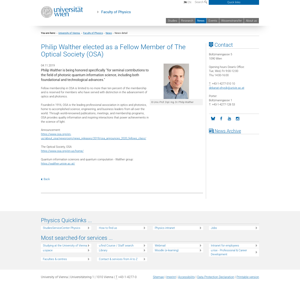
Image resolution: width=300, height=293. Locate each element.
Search (201, 2)
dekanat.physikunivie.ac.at (226, 88)
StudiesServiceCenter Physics (61, 228)
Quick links (233, 2)
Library (103, 250)
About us (251, 20)
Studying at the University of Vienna (65, 245)
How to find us (108, 228)
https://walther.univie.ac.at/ (58, 163)
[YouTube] (229, 119)
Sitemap (158, 277)
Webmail (160, 245)
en (187, 2)
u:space (48, 250)
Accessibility (186, 277)
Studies (172, 20)
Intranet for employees (225, 245)
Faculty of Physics (116, 12)
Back (45, 179)
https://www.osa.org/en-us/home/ (62, 151)
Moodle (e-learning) (167, 250)
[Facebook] (221, 119)
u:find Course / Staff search (116, 245)
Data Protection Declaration (215, 277)
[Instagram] (238, 119)
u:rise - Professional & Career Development (229, 252)
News (201, 20)
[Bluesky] (213, 119)
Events (213, 20)
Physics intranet (165, 228)
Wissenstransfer (231, 20)
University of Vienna (69, 33)
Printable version (247, 277)
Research (187, 20)
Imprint (171, 277)
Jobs (214, 228)
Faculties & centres (55, 259)
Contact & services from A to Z (118, 259)
